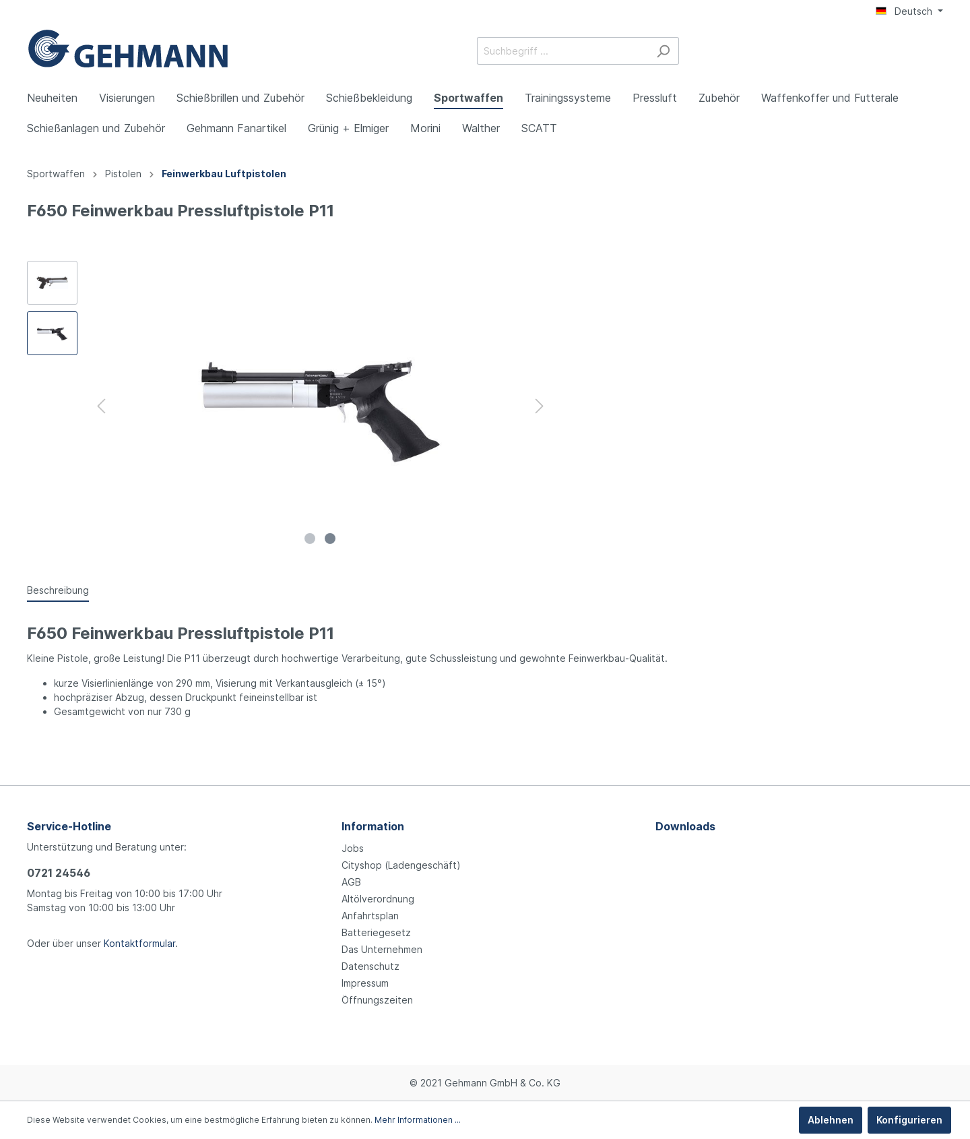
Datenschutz (370, 966)
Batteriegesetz (376, 932)
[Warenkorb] (935, 52)
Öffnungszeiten (377, 1000)
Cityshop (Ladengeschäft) (401, 865)
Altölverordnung (378, 898)
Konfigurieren (909, 1120)
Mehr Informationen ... (418, 1120)
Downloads (685, 826)
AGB (351, 882)
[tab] (58, 590)
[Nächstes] (539, 406)
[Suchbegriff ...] (562, 51)
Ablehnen (830, 1120)
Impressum (365, 983)
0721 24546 (58, 873)
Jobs (353, 848)
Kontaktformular (139, 943)
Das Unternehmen (382, 949)
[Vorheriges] (101, 406)
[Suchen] (663, 51)
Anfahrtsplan (370, 915)
